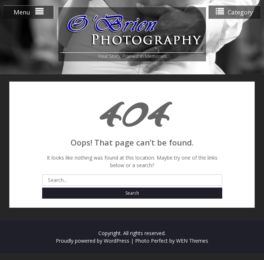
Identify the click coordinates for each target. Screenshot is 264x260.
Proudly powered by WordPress (92, 240)
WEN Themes (192, 240)
